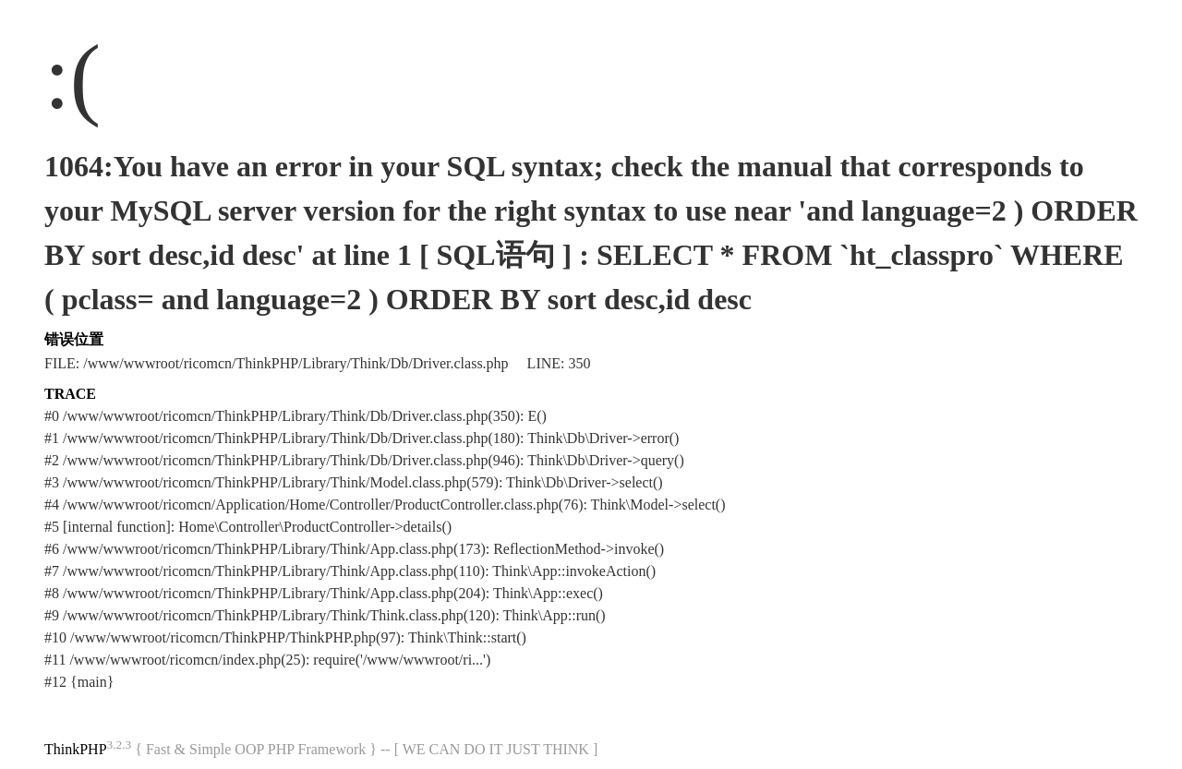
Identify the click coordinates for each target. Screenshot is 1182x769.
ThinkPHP (75, 749)
